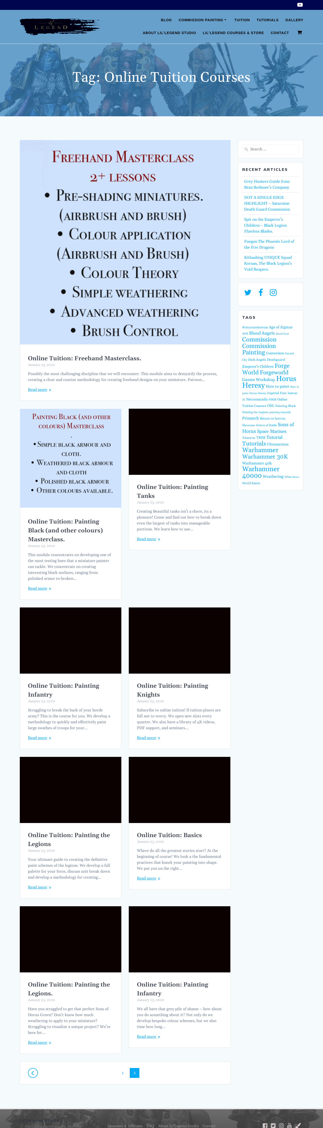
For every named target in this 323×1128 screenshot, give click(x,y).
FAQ (149, 1111)
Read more (37, 389)
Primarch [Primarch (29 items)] (250, 418)
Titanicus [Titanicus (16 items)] (248, 438)
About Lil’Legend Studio (169, 33)
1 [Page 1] (124, 1058)
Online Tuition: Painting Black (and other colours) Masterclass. (65, 530)
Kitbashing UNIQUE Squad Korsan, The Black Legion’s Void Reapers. (268, 263)
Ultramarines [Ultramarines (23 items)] (277, 444)
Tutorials (268, 20)
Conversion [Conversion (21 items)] (275, 353)
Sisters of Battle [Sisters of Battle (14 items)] (266, 425)
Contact (280, 33)
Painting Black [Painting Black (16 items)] (285, 406)
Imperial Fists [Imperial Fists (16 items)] (277, 393)
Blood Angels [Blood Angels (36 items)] (262, 333)
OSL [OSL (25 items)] (270, 405)
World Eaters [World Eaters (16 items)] (251, 483)
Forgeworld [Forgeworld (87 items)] (274, 372)
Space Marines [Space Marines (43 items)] (271, 431)
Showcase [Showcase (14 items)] (248, 425)
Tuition (242, 20)
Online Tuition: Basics (60, 835)
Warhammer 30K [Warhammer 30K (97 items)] (265, 457)
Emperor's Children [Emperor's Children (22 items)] (258, 366)
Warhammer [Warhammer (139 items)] (260, 450)
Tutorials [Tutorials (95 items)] (254, 443)
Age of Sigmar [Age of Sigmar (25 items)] (281, 327)
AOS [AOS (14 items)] (245, 334)
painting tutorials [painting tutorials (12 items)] (280, 412)
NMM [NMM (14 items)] (272, 400)
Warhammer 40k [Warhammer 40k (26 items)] (257, 463)
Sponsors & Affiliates (122, 1111)
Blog (166, 20)
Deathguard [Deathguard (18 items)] (276, 360)
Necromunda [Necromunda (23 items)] (257, 399)
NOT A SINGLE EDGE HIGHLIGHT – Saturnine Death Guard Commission (267, 203)
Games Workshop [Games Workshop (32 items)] (258, 380)
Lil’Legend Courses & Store (233, 33)
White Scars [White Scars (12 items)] (291, 477)
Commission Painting (201, 20)
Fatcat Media (31, 1117)
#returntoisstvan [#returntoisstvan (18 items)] (255, 327)
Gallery (294, 20)
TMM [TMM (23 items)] (260, 437)
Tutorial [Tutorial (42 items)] (274, 437)
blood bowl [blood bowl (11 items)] (282, 334)
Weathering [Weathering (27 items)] (273, 476)
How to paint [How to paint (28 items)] (277, 386)
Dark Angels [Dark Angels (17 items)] (257, 360)
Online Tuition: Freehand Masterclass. (84, 358)
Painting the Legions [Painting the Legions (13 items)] (255, 412)
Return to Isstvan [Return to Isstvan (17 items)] (272, 419)
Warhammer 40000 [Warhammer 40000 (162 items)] (261, 472)
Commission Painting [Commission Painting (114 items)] (259, 349)
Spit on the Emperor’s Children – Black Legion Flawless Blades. (265, 225)
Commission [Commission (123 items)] (259, 340)
